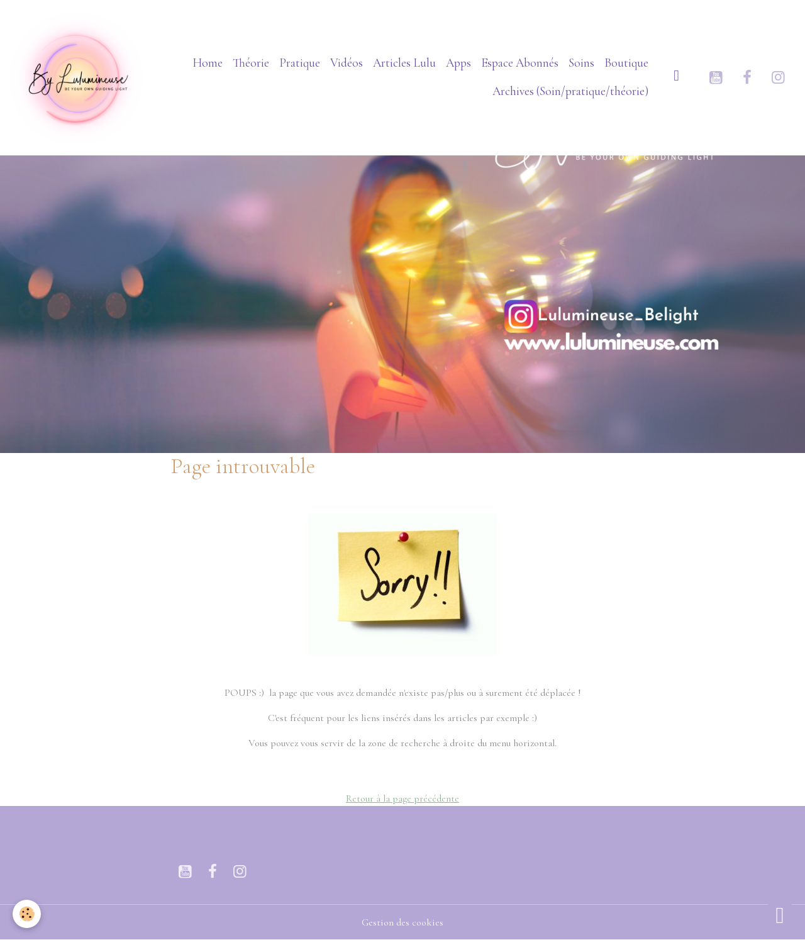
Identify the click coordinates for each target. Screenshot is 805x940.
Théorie (251, 62)
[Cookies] (27, 914)
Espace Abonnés (519, 62)
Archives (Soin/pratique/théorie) (570, 91)
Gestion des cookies (402, 922)
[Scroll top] (780, 915)
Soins (581, 62)
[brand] (77, 77)
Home (207, 62)
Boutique (626, 62)
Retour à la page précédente (402, 798)
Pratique (299, 62)
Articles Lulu (404, 62)
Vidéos (346, 62)
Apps (458, 62)
